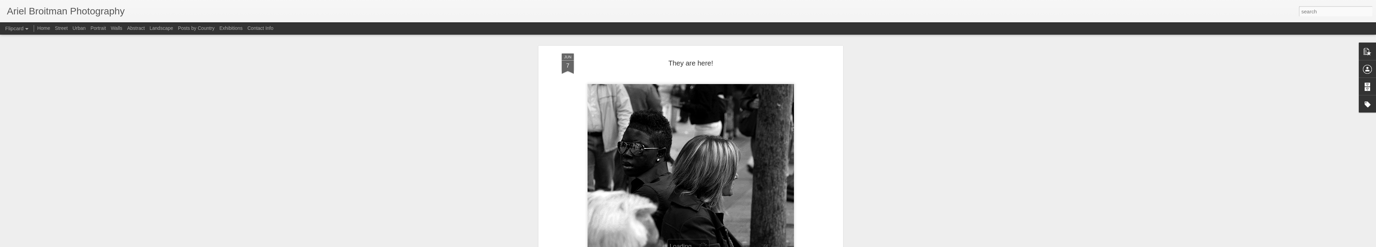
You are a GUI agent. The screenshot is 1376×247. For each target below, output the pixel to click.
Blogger (793, 243)
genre (689, 84)
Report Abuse (813, 243)
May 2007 (708, 84)
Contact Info (260, 28)
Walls (116, 28)
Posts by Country (196, 28)
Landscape (161, 28)
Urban (79, 28)
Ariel (718, 75)
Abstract (136, 28)
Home (43, 28)
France (672, 84)
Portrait (98, 28)
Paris (727, 84)
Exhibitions (231, 28)
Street (61, 28)
